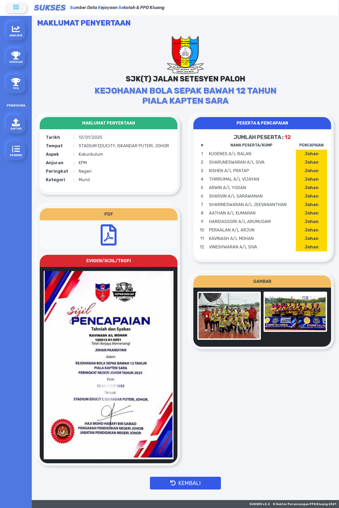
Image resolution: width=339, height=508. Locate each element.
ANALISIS (16, 31)
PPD (15, 84)
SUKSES (50, 7)
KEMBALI (185, 483)
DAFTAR (15, 124)
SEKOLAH (16, 58)
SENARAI (16, 151)
